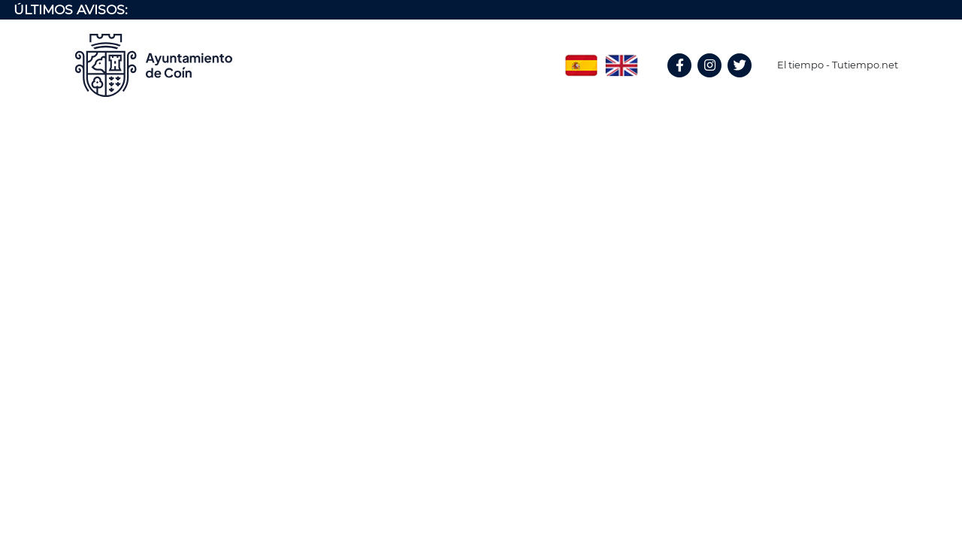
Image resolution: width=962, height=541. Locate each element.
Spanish (581, 60)
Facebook (686, 81)
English (621, 60)
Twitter (741, 81)
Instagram (717, 81)
